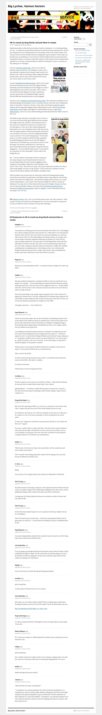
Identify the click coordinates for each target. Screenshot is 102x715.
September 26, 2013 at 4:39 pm (22, 444)
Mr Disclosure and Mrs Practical (53, 186)
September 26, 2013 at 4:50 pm (22, 466)
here (20, 118)
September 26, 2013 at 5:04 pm (22, 508)
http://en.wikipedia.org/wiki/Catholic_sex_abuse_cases (31, 608)
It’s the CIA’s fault (85, 50)
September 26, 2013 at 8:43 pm (22, 547)
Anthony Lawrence (18, 199)
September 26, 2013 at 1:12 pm (22, 378)
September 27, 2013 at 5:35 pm (22, 668)
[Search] (90, 44)
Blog (23, 207)
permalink (34, 207)
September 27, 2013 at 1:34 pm (22, 618)
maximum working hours (23, 68)
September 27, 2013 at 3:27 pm (22, 633)
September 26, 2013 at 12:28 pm (23, 262)
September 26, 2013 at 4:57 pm (22, 483)
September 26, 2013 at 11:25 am (23, 226)
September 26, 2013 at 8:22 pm (22, 532)
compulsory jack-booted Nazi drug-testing (33, 101)
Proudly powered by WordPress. (83, 710)
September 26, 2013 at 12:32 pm (23, 277)
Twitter (22, 31)
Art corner (65, 37)
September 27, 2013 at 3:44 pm (22, 649)
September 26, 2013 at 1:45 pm (22, 402)
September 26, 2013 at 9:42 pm (22, 580)
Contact (17, 31)
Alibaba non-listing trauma (26, 188)
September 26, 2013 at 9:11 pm (22, 567)
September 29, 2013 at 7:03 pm (22, 682)
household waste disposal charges (26, 83)
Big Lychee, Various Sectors (26, 6)
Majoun (43, 188)
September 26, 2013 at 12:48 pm (23, 314)
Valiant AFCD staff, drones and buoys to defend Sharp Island (82, 62)
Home (11, 31)
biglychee (29, 45)
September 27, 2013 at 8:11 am (22, 598)
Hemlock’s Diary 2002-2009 (33, 31)
